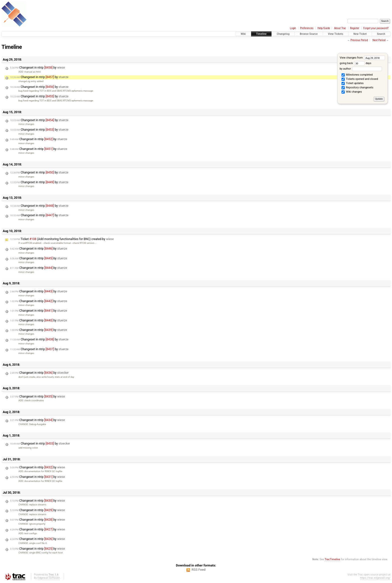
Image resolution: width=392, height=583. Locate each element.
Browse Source (309, 34)
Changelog (283, 34)
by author (361, 68)
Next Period (379, 40)
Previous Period (359, 40)
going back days (355, 63)
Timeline (261, 34)
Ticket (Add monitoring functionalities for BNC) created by (62, 239)
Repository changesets (357, 88)
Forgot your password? (376, 28)
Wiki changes (352, 92)
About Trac (340, 28)
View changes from (362, 57)
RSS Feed (199, 569)
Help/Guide (324, 28)
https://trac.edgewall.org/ (375, 577)
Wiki (243, 34)
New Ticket (360, 34)
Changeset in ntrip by (37, 67)
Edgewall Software (49, 577)
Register (354, 28)
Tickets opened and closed (360, 79)
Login (293, 28)
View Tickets (335, 34)
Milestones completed (357, 75)
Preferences (306, 28)
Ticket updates (353, 83)
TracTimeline (332, 559)
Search (381, 34)
